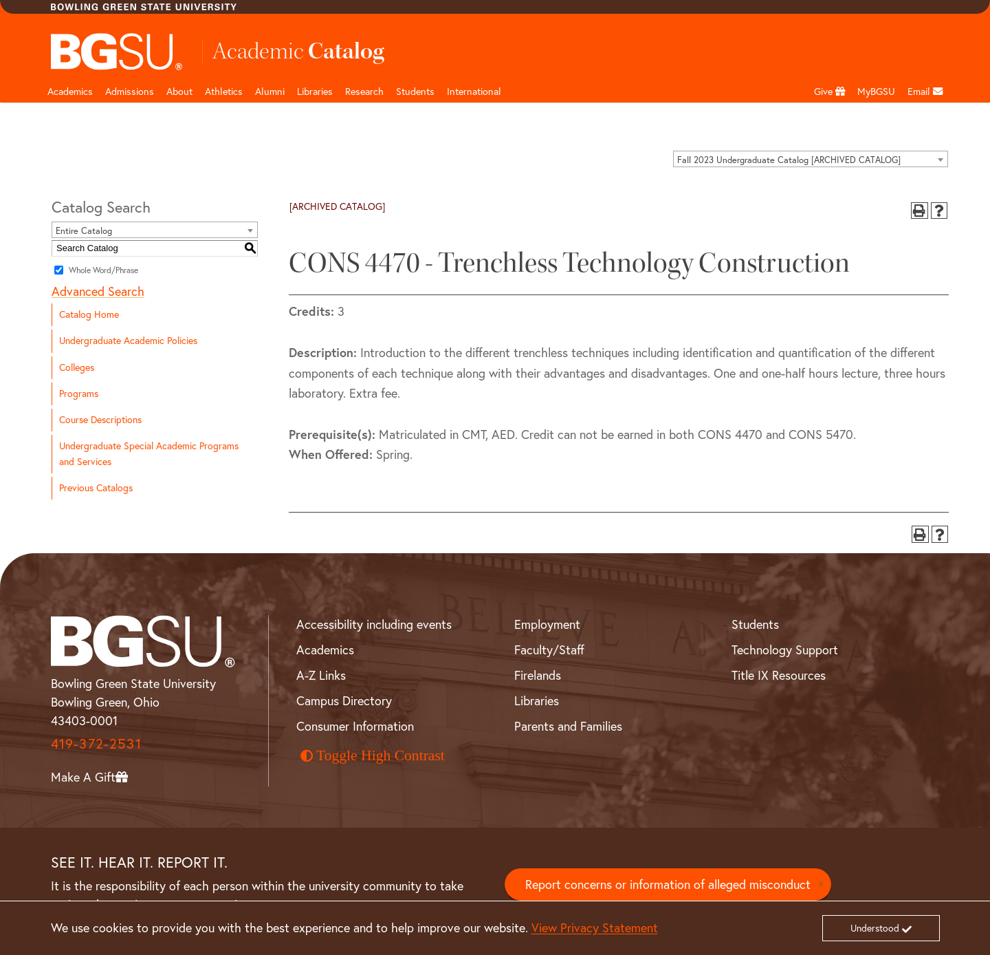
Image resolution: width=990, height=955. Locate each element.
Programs (78, 393)
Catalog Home (89, 314)
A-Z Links (321, 675)
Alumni (270, 91)
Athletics (224, 91)
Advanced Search (98, 291)
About (179, 91)
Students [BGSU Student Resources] (755, 624)
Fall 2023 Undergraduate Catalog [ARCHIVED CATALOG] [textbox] (789, 159)
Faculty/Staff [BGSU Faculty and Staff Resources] (549, 650)
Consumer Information (355, 726)
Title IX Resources (779, 675)
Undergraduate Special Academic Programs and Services (149, 454)
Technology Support (785, 650)
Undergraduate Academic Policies (128, 340)
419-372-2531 (96, 743)
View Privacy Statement (594, 928)
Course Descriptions (100, 420)
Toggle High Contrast (372, 755)
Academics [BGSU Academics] (325, 650)
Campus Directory (344, 701)
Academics (70, 91)
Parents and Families (568, 726)
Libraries (315, 91)
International (474, 91)
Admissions (129, 91)
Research (364, 91)
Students (415, 91)
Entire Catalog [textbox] (84, 230)
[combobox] (810, 159)
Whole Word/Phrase (103, 270)
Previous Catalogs (96, 488)
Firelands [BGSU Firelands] (537, 675)
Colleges (76, 367)
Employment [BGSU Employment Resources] (547, 624)
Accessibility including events (374, 624)
